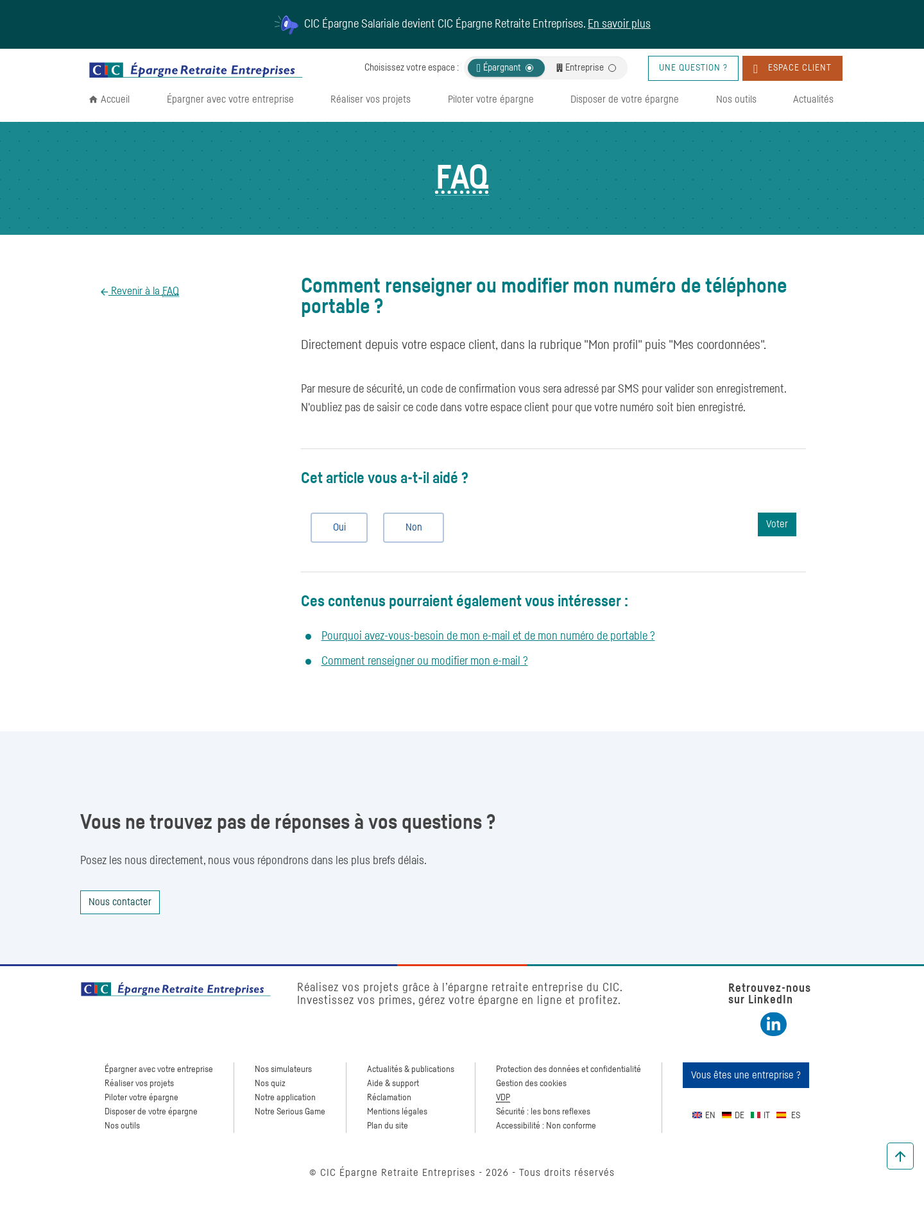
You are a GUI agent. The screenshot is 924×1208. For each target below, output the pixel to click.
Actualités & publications (410, 1069)
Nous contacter (120, 902)
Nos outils (736, 99)
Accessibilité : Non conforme (546, 1125)
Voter (777, 524)
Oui (334, 527)
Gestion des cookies (531, 1083)
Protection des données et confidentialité (568, 1069)
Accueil (115, 99)
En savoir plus (619, 24)
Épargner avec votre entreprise (230, 99)
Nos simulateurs (283, 1069)
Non (408, 527)
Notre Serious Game (290, 1111)
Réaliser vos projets (370, 99)
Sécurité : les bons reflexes (543, 1111)
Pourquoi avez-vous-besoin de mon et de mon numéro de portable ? (488, 636)
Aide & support (393, 1083)
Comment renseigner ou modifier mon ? (424, 661)
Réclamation (389, 1097)
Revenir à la (143, 291)
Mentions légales (397, 1111)
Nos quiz (270, 1083)
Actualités (813, 99)
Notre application (285, 1097)
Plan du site (387, 1125)
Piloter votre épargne (491, 99)
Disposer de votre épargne (624, 99)
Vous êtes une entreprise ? (746, 1075)
